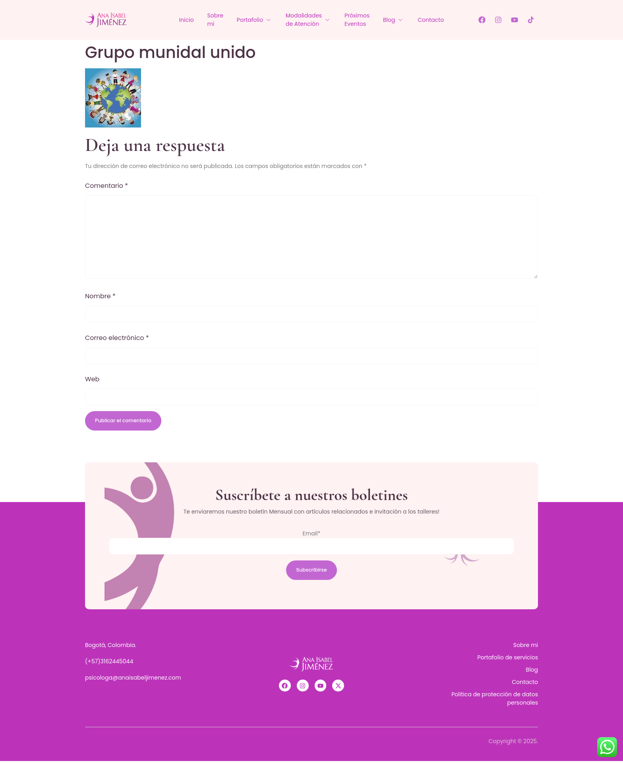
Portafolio (252, 20)
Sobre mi (210, 20)
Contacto (438, 20)
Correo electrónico (117, 337)
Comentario (106, 185)
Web (92, 379)
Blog (398, 20)
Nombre (100, 296)
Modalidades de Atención (308, 20)
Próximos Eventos (359, 20)
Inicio (179, 20)
